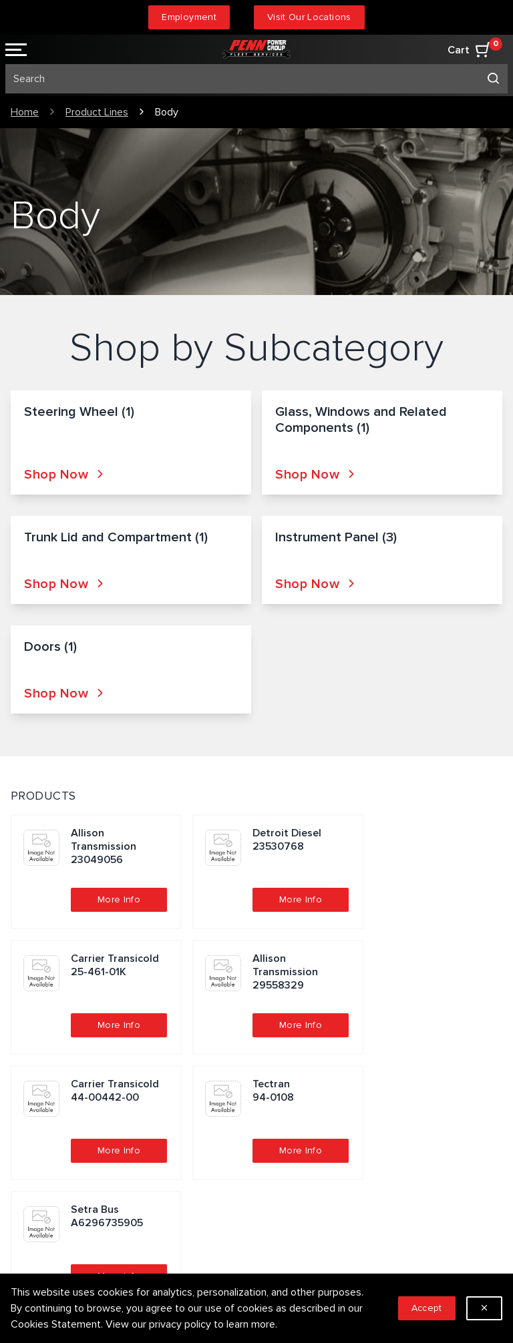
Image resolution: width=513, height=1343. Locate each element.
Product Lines (96, 112)
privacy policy (180, 1324)
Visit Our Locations (309, 17)
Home (25, 112)
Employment (189, 17)
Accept (426, 1308)
